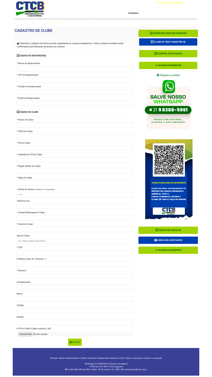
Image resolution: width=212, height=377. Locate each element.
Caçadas (98, 13)
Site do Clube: (23, 235)
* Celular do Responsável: (29, 86)
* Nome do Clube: (25, 119)
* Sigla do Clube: (24, 177)
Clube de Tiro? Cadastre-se (168, 42)
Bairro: (20, 293)
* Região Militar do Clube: (29, 166)
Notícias (113, 22)
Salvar (75, 342)
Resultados (100, 22)
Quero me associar (168, 230)
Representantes (42, 22)
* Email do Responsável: (28, 98)
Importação (83, 13)
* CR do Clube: (24, 143)
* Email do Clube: (25, 224)
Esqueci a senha (168, 75)
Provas (69, 22)
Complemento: (24, 282)
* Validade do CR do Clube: (29, 154)
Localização (178, 3)
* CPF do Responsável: (28, 75)
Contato (168, 3)
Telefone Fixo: (23, 201)
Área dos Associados (168, 240)
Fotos (125, 22)
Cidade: (20, 305)
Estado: (20, 317)
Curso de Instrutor (115, 13)
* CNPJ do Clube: (25, 131)
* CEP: (20, 247)
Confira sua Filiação (168, 53)
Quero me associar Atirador (168, 33)
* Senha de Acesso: (36, 189)
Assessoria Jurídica (150, 13)
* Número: (22, 270)
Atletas (26, 22)
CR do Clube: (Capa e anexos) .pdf (34, 328)
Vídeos (136, 22)
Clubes (57, 22)
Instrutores (133, 13)
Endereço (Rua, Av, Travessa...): (32, 259)
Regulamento (83, 22)
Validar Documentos (168, 65)
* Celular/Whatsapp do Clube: (31, 212)
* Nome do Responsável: (28, 63)
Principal (160, 3)
